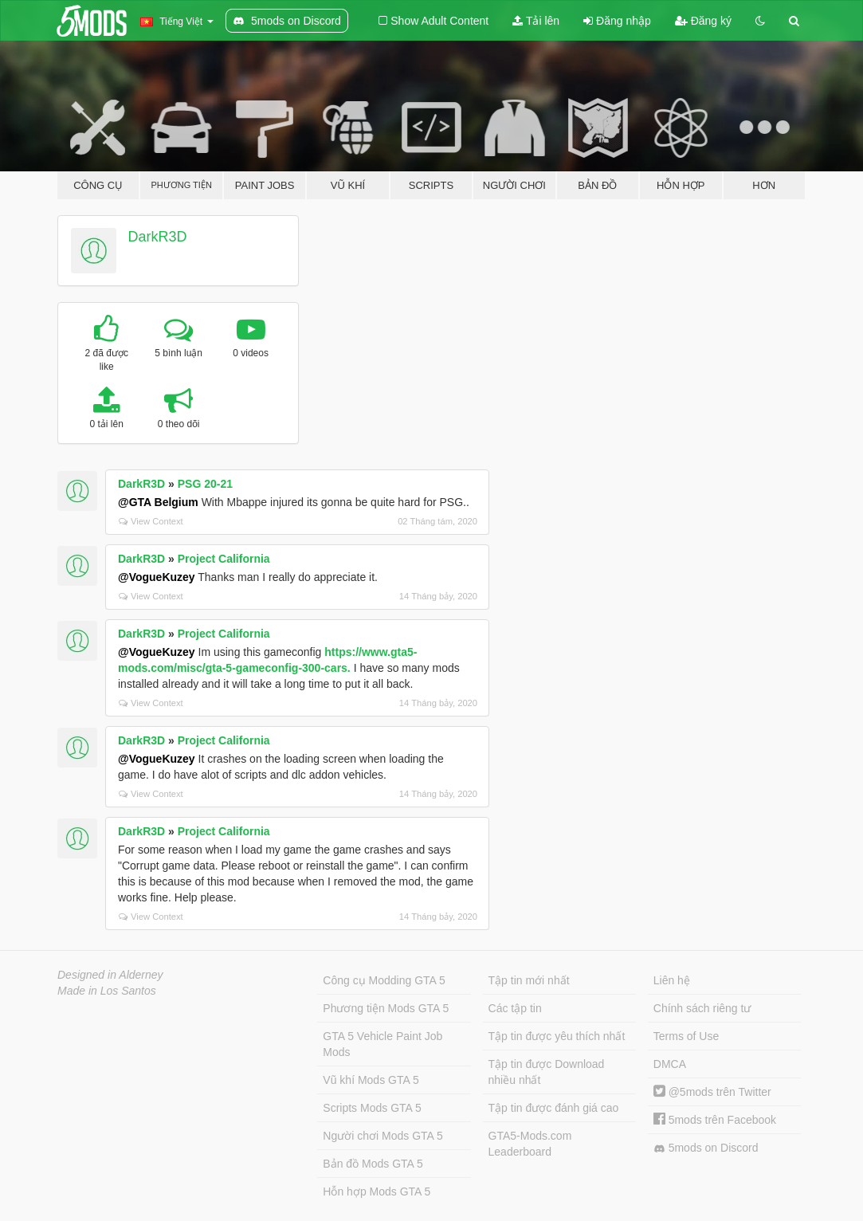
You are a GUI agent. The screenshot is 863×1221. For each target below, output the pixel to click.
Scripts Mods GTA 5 (372, 1107)
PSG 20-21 (205, 483)
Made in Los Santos (106, 990)
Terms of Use (686, 1036)
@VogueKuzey (156, 577)
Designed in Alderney (110, 974)
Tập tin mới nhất (529, 980)
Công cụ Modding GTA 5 (384, 980)
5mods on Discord (706, 1148)
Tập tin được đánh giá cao (553, 1107)
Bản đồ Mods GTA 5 (372, 1163)
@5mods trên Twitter (712, 1092)
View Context (151, 521)
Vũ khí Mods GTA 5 (370, 1080)
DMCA (669, 1064)
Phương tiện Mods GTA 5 (386, 1008)
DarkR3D (157, 237)
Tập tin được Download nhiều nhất (546, 1072)
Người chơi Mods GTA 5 (382, 1135)
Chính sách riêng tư (702, 1008)
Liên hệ (671, 980)
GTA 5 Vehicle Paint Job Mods (382, 1044)
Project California (224, 558)
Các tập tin (515, 1008)
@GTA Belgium (158, 502)
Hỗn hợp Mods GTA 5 (376, 1191)
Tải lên (535, 20)
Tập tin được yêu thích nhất (557, 1036)
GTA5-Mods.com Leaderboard (530, 1143)
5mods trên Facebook (714, 1120)
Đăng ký (703, 20)
